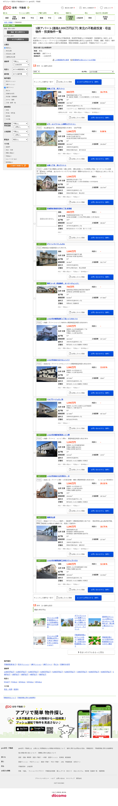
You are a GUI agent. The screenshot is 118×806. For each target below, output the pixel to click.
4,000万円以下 (45, 672)
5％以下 (7, 682)
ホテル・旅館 (10, 100)
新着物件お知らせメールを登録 (84, 60)
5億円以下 (42, 674)
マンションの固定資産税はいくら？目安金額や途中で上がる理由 (52, 622)
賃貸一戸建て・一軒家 (40, 757)
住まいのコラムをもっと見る (92, 652)
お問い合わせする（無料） (100, 118)
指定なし (9, 48)
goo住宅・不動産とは (25, 748)
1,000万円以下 (9, 672)
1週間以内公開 (10, 57)
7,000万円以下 (82, 672)
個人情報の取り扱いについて (27, 753)
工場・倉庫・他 (11, 103)
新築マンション (23, 762)
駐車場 (61, 757)
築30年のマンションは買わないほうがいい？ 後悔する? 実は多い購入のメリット (108, 622)
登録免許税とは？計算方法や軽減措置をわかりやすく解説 (108, 640)
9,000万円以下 (106, 672)
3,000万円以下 (33, 672)
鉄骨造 (8, 116)
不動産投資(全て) (10, 664)
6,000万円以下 (70, 672)
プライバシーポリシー (42, 778)
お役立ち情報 (5, 771)
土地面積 (7, 132)
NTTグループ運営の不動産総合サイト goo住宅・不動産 (21, 1)
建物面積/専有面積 (7, 124)
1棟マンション (10, 84)
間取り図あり (10, 153)
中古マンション (34, 762)
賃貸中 (8, 147)
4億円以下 (33, 674)
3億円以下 (24, 674)
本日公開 (9, 51)
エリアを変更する (18, 39)
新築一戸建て (45, 762)
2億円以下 (15, 674)
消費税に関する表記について (47, 753)
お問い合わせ (60, 778)
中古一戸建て (55, 762)
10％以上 (22, 682)
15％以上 (30, 682)
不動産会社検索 (50, 771)
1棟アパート (10, 87)
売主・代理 (9, 150)
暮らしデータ (61, 771)
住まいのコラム (78, 771)
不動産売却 (21, 766)
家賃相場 (68, 757)
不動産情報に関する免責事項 (26, 697)
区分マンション (11, 81)
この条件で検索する (16, 166)
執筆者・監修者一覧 (91, 771)
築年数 (6, 74)
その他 (8, 119)
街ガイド (69, 771)
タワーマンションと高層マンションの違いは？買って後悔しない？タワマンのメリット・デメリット (80, 622)
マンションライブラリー (36, 771)
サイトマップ (70, 778)
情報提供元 (89, 748)
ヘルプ (53, 778)
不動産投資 (68, 762)
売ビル (8, 90)
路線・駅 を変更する (18, 32)
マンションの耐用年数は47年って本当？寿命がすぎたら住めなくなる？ (53, 640)
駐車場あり (9, 162)
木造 (7, 110)
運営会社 (79, 778)
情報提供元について (10, 697)
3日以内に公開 (10, 54)
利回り (6, 69)
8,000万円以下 (94, 672)
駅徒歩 (6, 139)
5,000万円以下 (57, 672)
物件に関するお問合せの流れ (76, 748)
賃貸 (19, 757)
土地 (62, 762)
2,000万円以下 (21, 672)
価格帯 (6, 61)
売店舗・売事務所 (11, 96)
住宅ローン (77, 762)
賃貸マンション (53, 757)
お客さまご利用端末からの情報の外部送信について (49, 748)
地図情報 (102, 771)
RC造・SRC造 (10, 113)
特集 (19, 771)
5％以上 (14, 682)
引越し (25, 771)
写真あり (9, 156)
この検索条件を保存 (62, 60)
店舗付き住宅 (10, 93)
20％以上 (38, 682)
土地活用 (29, 766)
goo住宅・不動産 (7, 748)
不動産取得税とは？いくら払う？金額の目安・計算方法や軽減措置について (80, 640)
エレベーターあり (11, 159)
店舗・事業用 (27, 757)
